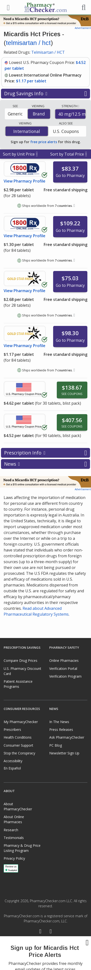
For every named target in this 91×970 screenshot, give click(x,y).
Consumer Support (18, 745)
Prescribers (12, 729)
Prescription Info (45, 452)
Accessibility (13, 761)
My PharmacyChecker (21, 721)
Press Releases (61, 729)
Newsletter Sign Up (64, 753)
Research (11, 830)
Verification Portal (63, 668)
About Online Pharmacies (14, 819)
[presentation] (46, 953)
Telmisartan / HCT (48, 52)
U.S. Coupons (66, 131)
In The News (59, 721)
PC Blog (55, 745)
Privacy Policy (14, 858)
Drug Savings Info (45, 93)
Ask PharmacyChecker (66, 737)
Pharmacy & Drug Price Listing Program (22, 848)
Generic (15, 114)
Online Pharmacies (64, 660)
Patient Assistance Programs (18, 684)
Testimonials (14, 837)
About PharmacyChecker (18, 806)
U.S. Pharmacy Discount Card (22, 671)
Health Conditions (18, 737)
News (45, 464)
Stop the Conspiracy (19, 753)
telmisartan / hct (28, 42)
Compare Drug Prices (20, 660)
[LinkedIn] (50, 932)
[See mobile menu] (7, 7)
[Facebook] (40, 932)
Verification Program (65, 676)
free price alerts (43, 142)
